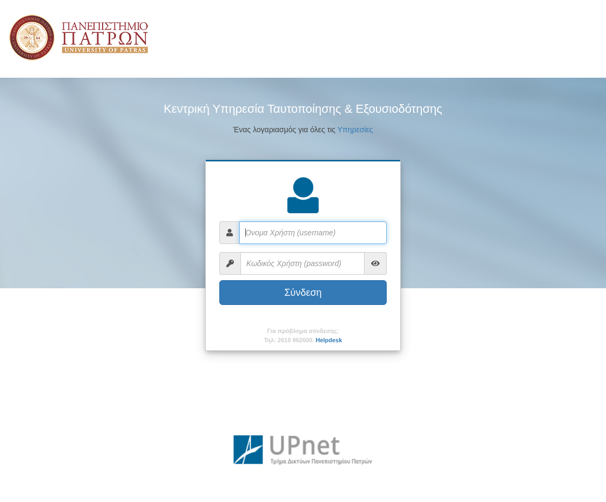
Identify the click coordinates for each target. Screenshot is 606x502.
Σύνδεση (302, 292)
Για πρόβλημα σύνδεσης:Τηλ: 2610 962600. (303, 335)
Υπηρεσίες (355, 129)
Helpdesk (328, 340)
